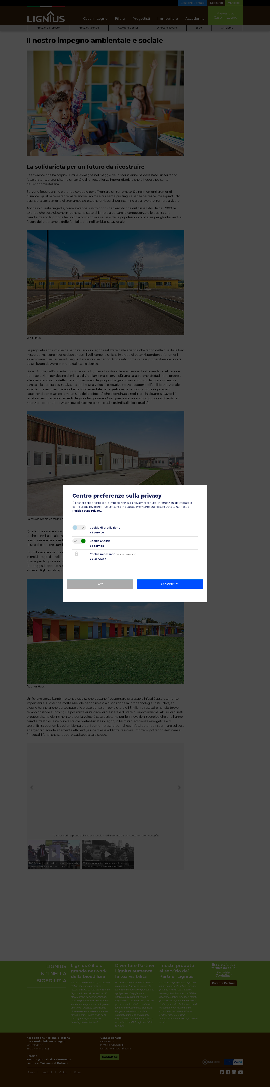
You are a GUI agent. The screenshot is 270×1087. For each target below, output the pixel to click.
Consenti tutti (170, 584)
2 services (98, 559)
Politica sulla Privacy (86, 510)
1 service (97, 532)
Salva (100, 584)
